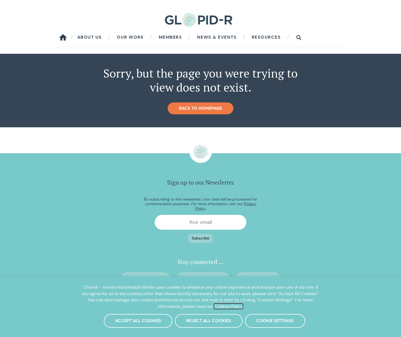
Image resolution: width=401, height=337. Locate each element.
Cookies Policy (228, 306)
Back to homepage (200, 108)
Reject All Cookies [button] (208, 320)
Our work (130, 37)
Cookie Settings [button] (275, 320)
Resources (266, 37)
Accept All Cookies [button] (138, 320)
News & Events (217, 37)
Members (170, 37)
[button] (298, 37)
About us (89, 37)
